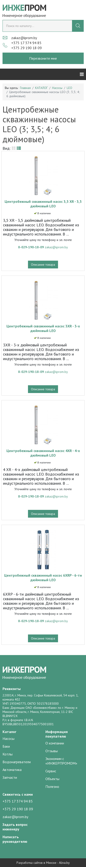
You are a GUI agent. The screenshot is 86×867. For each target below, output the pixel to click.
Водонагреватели (17, 762)
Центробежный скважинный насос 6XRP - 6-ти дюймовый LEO (43, 577)
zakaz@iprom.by (24, 37)
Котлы (8, 754)
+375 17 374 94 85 (26, 42)
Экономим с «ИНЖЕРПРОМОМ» (61, 760)
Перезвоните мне (43, 58)
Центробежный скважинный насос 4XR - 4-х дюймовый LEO (43, 453)
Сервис (50, 771)
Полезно (52, 786)
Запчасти (10, 777)
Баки (6, 746)
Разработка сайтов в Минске (36, 863)
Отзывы (51, 751)
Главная (25, 88)
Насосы (57, 88)
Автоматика (12, 769)
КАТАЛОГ (41, 88)
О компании (54, 743)
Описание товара (43, 264)
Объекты (52, 778)
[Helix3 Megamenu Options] (82, 74)
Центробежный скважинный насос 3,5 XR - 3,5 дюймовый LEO (43, 203)
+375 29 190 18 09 (26, 47)
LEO (69, 88)
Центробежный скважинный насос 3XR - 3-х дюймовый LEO (43, 328)
